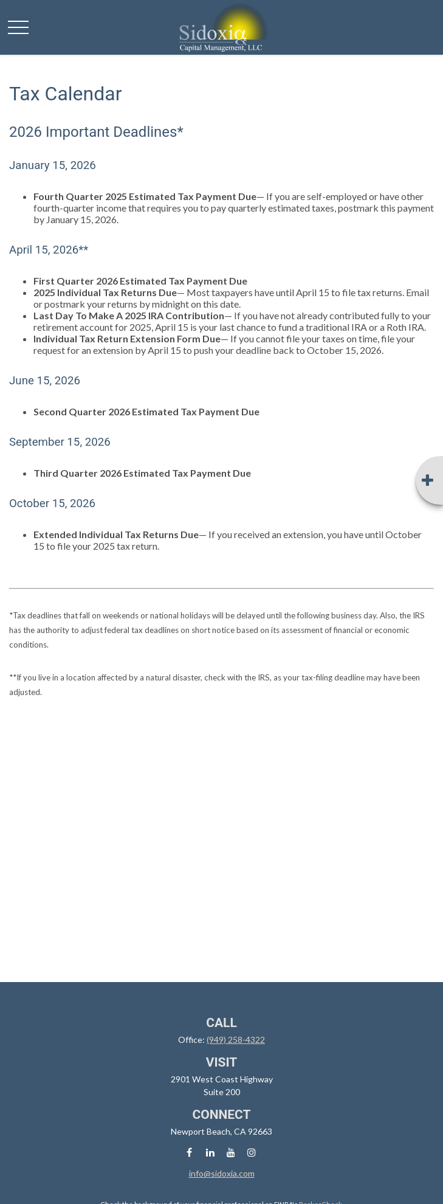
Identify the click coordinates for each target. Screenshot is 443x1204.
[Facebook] (189, 1152)
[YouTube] (230, 1152)
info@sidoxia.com (222, 1173)
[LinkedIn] (210, 1152)
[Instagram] (251, 1152)
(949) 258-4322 (236, 1039)
